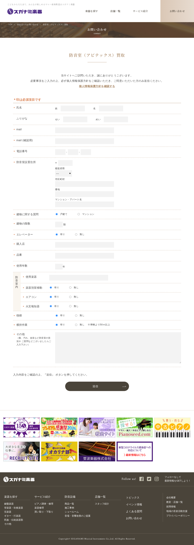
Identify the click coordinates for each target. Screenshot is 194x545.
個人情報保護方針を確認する (97, 86)
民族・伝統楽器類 (13, 519)
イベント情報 (134, 504)
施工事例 (69, 507)
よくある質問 (134, 511)
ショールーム (72, 511)
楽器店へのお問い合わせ (27, 25)
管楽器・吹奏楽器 (13, 507)
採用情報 (171, 506)
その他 (7, 524)
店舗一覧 (100, 496)
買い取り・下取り (43, 511)
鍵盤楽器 (9, 503)
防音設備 (70, 496)
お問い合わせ (134, 518)
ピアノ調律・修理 (43, 503)
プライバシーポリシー (178, 515)
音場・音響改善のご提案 (78, 515)
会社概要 (171, 497)
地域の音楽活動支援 (176, 511)
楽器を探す (11, 496)
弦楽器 (7, 511)
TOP (10, 25)
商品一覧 (69, 503)
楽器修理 (39, 507)
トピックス (132, 497)
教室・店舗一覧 (174, 502)
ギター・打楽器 (12, 515)
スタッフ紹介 (102, 503)
